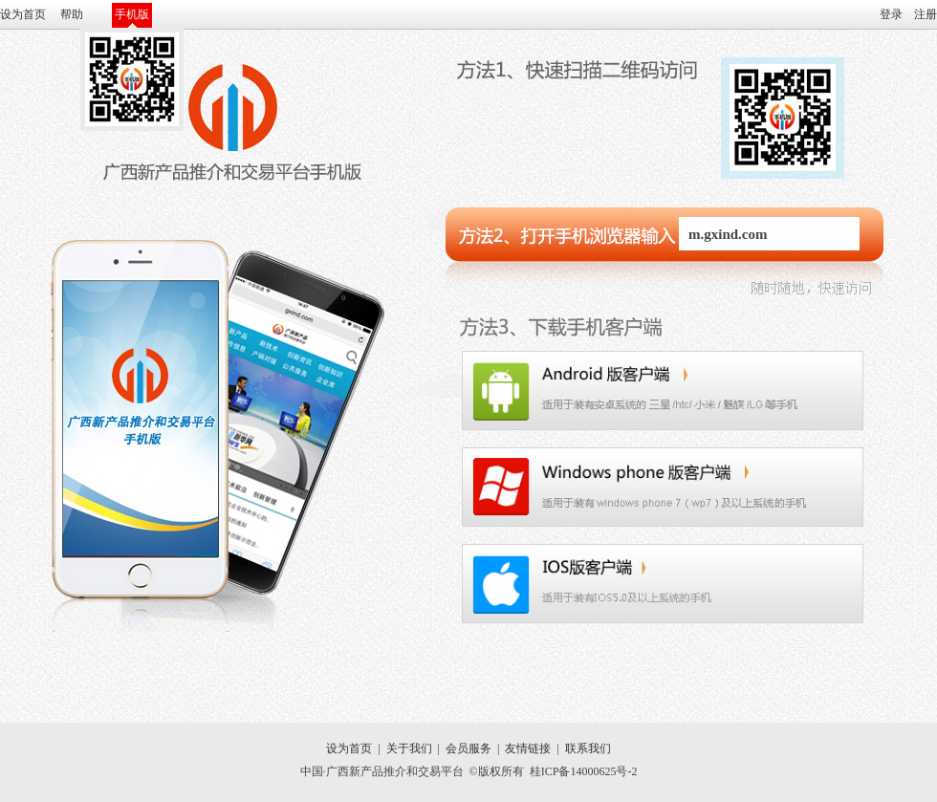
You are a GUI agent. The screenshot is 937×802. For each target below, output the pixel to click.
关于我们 (409, 748)
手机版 (132, 14)
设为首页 (23, 14)
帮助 (71, 14)
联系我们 (588, 748)
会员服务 (468, 748)
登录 (891, 14)
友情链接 (528, 748)
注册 (925, 14)
